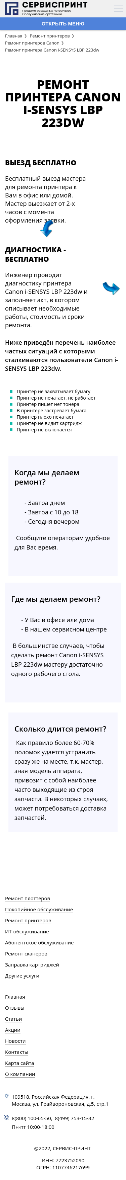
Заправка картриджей (32, 964)
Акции (12, 1029)
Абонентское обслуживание (39, 942)
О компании (20, 1074)
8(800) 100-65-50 (31, 1118)
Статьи (13, 1018)
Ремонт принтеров (50, 36)
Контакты (16, 1051)
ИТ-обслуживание (27, 931)
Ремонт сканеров (26, 953)
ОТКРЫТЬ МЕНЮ (63, 23)
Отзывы (15, 1007)
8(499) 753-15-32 (74, 1118)
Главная (14, 36)
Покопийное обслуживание (39, 909)
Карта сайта (19, 1063)
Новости (15, 1040)
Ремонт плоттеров (27, 898)
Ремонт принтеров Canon (32, 43)
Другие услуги (22, 975)
